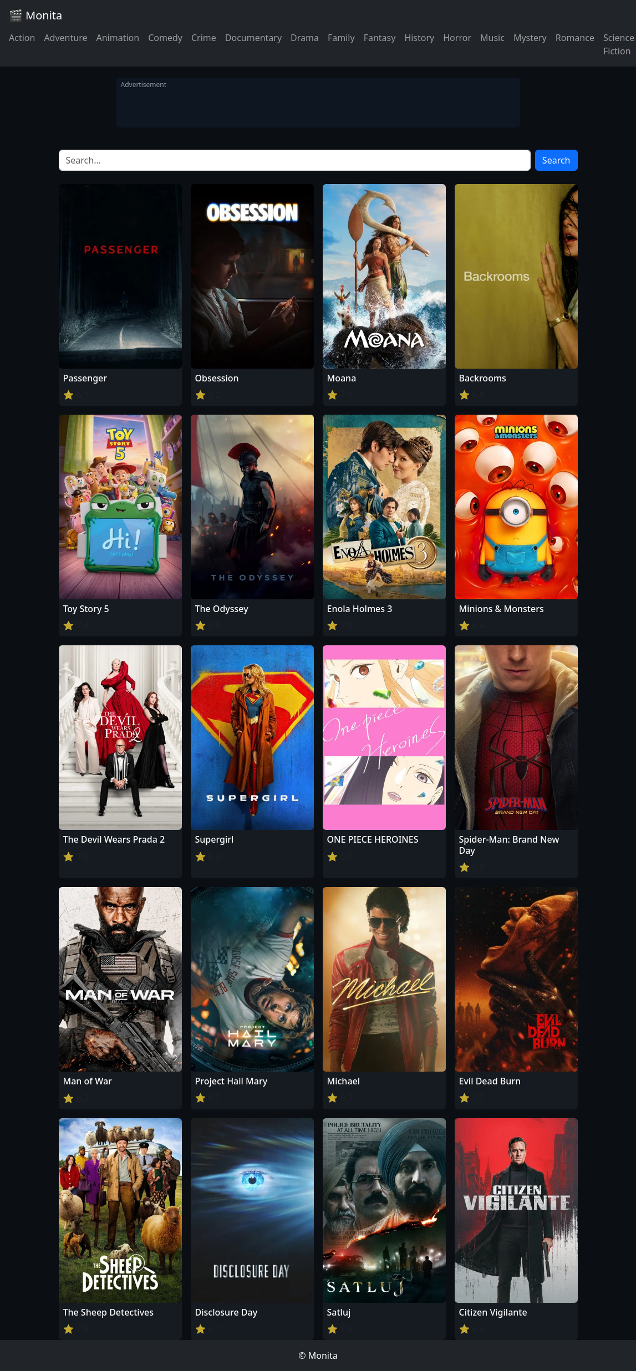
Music (492, 38)
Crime (203, 38)
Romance (575, 38)
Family (341, 38)
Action (22, 38)
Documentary (253, 38)
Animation (117, 38)
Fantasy (380, 38)
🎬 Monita (35, 15)
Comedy (165, 38)
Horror (457, 38)
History (419, 38)
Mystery (530, 38)
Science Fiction (618, 44)
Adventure (65, 38)
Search (556, 160)
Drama (305, 38)
